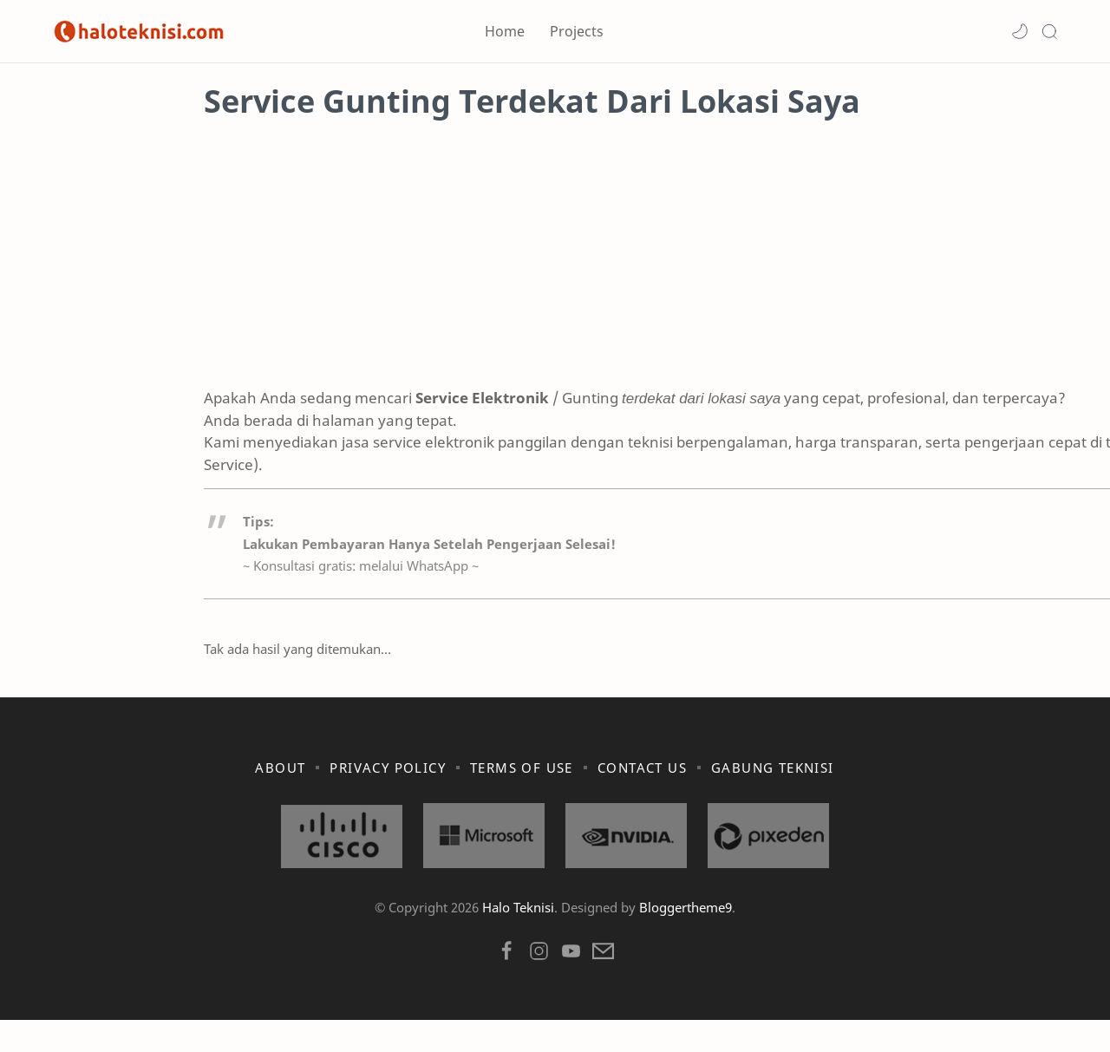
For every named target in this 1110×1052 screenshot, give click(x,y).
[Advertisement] (555, 273)
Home (505, 31)
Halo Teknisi (518, 939)
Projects (577, 31)
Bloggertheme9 (685, 939)
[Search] (1049, 31)
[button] (1020, 31)
